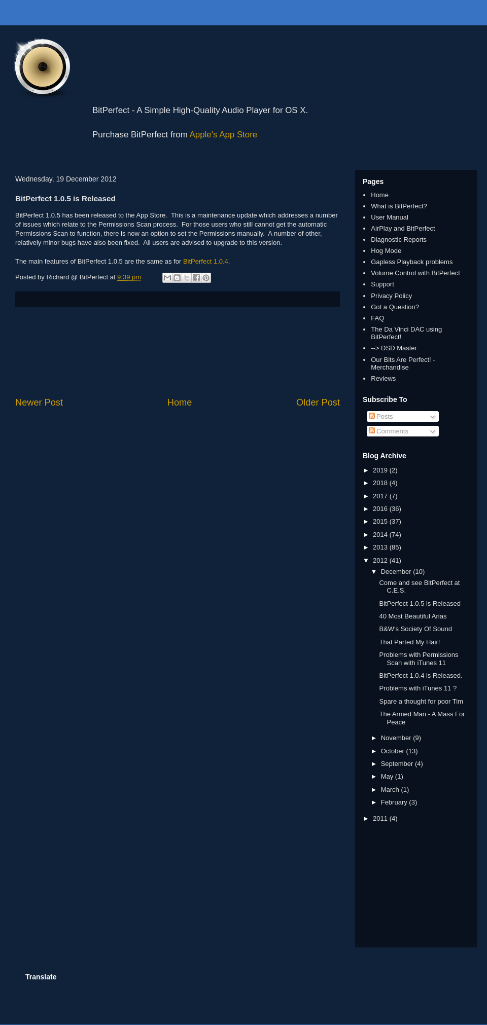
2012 (381, 560)
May (388, 776)
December (397, 571)
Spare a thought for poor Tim (421, 701)
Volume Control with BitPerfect (415, 273)
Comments (388, 431)
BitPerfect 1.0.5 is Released (419, 603)
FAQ (377, 318)
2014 (381, 534)
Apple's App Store (224, 134)
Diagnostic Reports (399, 239)
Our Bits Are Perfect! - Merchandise (403, 364)
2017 (381, 496)
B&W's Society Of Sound (415, 629)
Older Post (318, 402)
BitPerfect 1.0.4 (205, 261)
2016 (381, 508)
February (395, 802)
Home (179, 402)
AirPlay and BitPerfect (403, 228)
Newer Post (39, 402)
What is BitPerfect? (399, 206)
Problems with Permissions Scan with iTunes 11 (418, 659)
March (391, 789)
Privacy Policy (391, 296)
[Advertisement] (177, 351)
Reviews (383, 378)
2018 (381, 483)
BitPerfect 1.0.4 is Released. (420, 675)
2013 (381, 547)
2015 (381, 521)
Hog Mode (386, 250)
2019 (381, 470)
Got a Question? (395, 307)
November (397, 738)
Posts (381, 416)
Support (382, 284)
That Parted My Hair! (409, 642)
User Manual (389, 217)
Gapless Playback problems (412, 262)
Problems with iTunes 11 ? (418, 688)
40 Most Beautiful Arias (412, 616)
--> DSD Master (394, 348)
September (398, 763)
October (393, 751)
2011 (381, 818)
